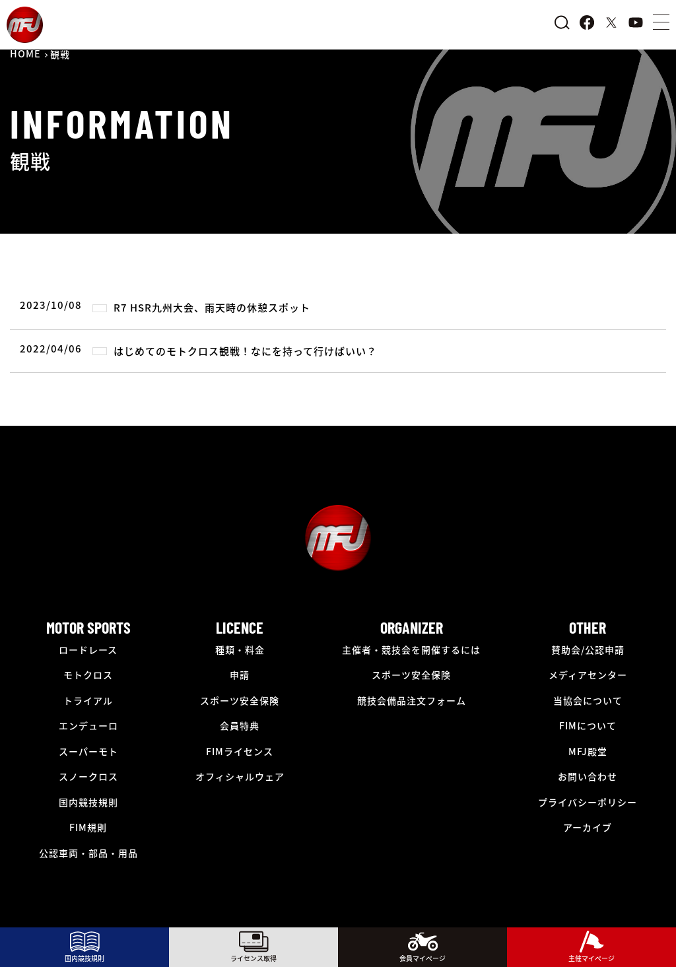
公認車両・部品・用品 (88, 852)
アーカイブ (587, 827)
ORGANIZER (411, 627)
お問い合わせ (587, 776)
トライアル (88, 700)
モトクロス (88, 674)
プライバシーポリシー (587, 802)
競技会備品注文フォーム (411, 700)
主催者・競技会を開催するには (411, 649)
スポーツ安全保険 (239, 700)
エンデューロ (88, 725)
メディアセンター (588, 674)
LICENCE (239, 627)
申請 (240, 674)
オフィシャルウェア (240, 776)
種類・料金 (240, 649)
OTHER (587, 627)
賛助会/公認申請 (588, 649)
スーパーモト (88, 751)
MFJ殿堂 (587, 751)
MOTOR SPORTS (88, 627)
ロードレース (88, 649)
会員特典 (239, 725)
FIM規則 (88, 827)
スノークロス (88, 776)
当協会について (588, 700)
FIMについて (588, 725)
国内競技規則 (88, 802)
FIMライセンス (239, 751)
